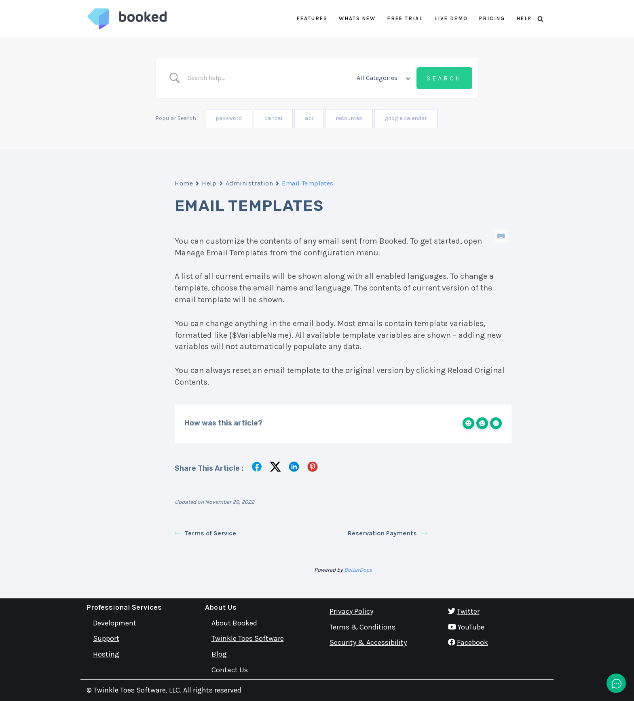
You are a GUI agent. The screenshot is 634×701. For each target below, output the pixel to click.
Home (184, 183)
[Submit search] (444, 78)
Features (312, 18)
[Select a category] (382, 77)
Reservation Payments (387, 533)
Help (524, 18)
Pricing (492, 18)
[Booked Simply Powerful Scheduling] (127, 18)
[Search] (540, 19)
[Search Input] (265, 78)
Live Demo (451, 18)
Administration (249, 183)
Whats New (357, 18)
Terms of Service (205, 533)
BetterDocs (358, 569)
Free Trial (405, 18)
